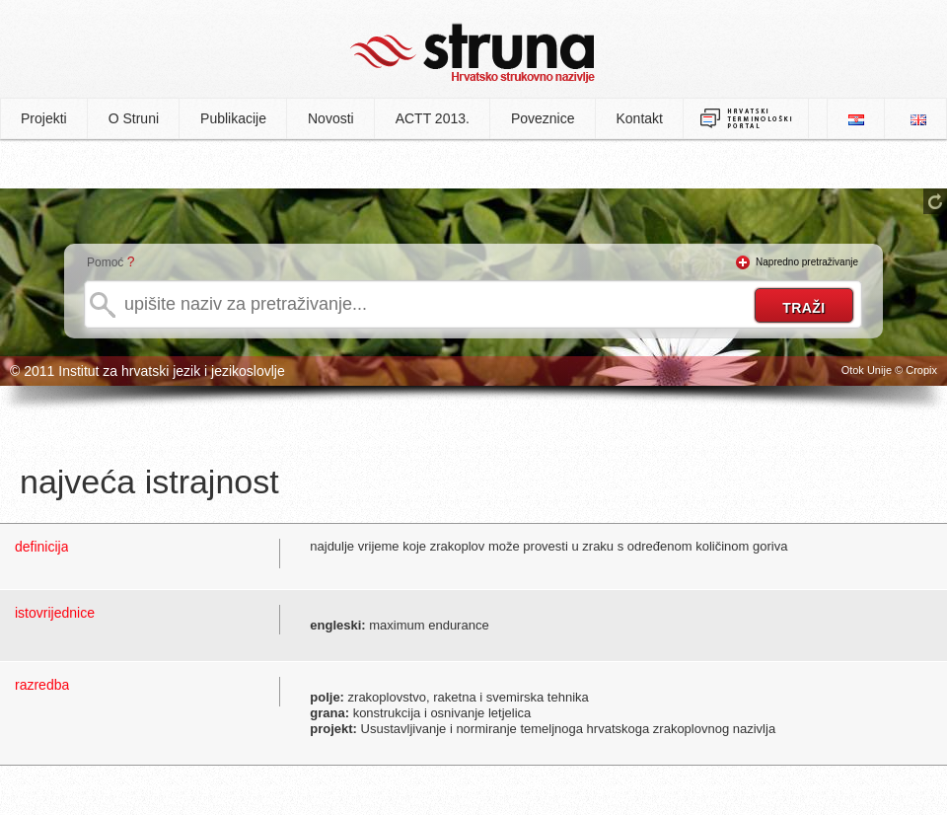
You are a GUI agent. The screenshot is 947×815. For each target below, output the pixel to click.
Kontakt (640, 118)
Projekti (44, 118)
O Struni (134, 118)
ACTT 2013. (433, 118)
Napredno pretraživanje (807, 262)
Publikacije (233, 118)
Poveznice (543, 118)
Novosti (331, 118)
